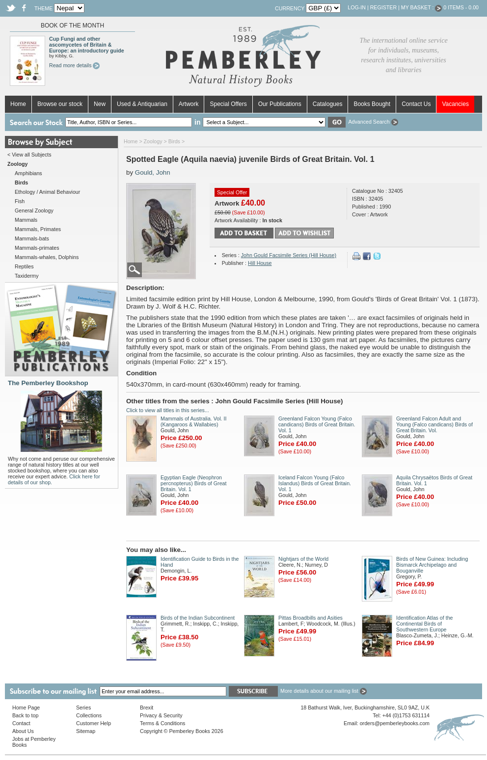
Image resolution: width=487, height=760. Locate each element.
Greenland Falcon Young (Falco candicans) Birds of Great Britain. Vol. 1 (316, 424)
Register (383, 7)
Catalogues (328, 104)
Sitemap (85, 731)
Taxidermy (27, 276)
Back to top (25, 715)
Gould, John (152, 172)
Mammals (26, 220)
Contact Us (416, 104)
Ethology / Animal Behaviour (47, 192)
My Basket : (421, 7)
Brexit (146, 707)
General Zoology (34, 210)
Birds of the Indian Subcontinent (198, 618)
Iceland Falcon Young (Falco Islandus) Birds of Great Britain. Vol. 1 (314, 483)
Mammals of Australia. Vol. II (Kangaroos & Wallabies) (193, 421)
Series (83, 707)
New (100, 104)
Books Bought (371, 104)
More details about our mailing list (323, 691)
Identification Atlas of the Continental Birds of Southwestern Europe (424, 623)
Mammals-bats (32, 238)
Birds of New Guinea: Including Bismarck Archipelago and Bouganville (432, 565)
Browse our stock (59, 104)
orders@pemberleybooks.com (395, 723)
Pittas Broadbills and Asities (310, 618)
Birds (174, 141)
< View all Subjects (29, 154)
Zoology (153, 141)
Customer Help (93, 723)
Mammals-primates (37, 248)
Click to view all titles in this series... (167, 410)
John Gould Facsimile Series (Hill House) (288, 255)
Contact (21, 723)
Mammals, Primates (38, 229)
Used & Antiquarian (142, 104)
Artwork (189, 104)
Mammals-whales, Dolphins (47, 257)
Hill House (260, 263)
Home (18, 104)
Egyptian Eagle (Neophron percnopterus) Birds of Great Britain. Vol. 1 (193, 483)
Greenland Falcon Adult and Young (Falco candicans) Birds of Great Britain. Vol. (434, 424)
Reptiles (24, 266)
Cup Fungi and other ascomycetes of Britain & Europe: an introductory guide (86, 44)
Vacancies (455, 104)
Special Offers (228, 104)
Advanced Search (373, 122)
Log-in (357, 7)
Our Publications (279, 104)
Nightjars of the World (303, 559)
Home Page (26, 707)
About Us (23, 731)
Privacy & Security (161, 715)
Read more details (74, 65)
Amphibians (28, 173)
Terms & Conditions (162, 723)
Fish (20, 201)
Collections (89, 715)
